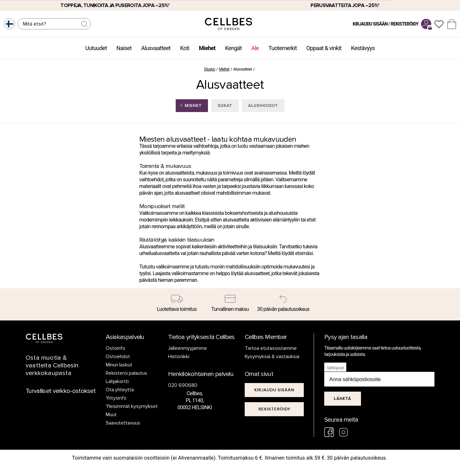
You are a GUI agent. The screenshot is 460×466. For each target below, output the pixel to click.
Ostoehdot (118, 356)
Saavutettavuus (123, 423)
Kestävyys (363, 48)
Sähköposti (335, 368)
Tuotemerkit (282, 48)
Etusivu (209, 69)
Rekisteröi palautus (127, 373)
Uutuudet (96, 48)
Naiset (124, 48)
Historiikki (178, 356)
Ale (255, 48)
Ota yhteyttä (120, 390)
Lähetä (342, 398)
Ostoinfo (115, 348)
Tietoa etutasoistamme (271, 348)
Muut (111, 414)
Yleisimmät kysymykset (132, 406)
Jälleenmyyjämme (187, 348)
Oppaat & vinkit (323, 48)
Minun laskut (119, 365)
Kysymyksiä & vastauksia (272, 356)
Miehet (207, 48)
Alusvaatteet (156, 48)
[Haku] (54, 23)
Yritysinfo (116, 398)
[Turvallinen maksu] (230, 304)
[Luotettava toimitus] (176, 304)
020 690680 (182, 385)
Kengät (233, 48)
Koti (184, 48)
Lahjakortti (117, 381)
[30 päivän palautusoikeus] (283, 304)
